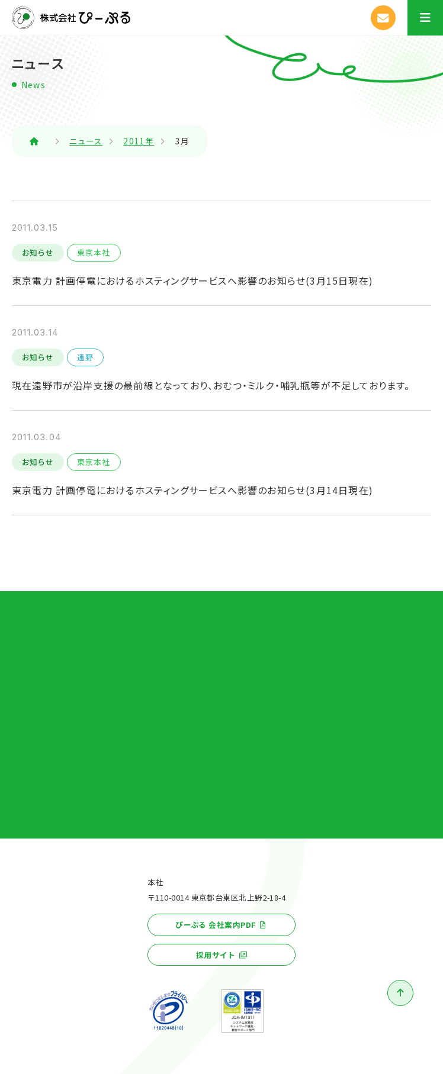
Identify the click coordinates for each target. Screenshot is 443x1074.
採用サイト (216, 954)
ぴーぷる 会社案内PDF (215, 924)
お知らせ (38, 252)
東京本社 (94, 252)
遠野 (85, 357)
